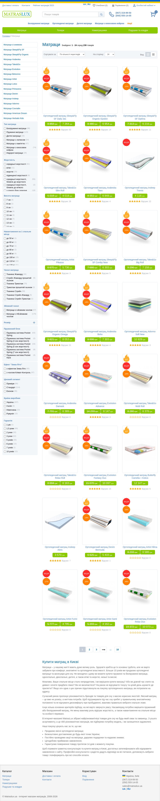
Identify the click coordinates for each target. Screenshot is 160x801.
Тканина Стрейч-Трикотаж (18, 299)
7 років (10, 448)
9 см (8, 207)
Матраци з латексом (16, 140)
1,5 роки (10, 428)
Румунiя (10, 414)
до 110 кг (11, 261)
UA (84, 4)
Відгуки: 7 (66, 561)
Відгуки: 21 (66, 345)
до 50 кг (10, 238)
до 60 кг (10, 242)
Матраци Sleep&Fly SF (14, 50)
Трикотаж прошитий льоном (19, 287)
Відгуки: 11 (146, 130)
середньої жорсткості (16, 164)
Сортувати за (50, 54)
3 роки (9, 436)
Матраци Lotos (10, 84)
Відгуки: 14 (106, 130)
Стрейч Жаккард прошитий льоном (19, 279)
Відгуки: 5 (106, 273)
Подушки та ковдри (12, 787)
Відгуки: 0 (66, 417)
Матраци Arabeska (12, 59)
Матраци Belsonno (12, 74)
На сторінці (98, 54)
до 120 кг (11, 265)
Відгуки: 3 (66, 273)
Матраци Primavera (12, 89)
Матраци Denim (11, 94)
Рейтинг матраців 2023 (43, 5)
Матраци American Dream (15, 113)
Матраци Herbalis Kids (14, 118)
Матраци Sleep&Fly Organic (16, 54)
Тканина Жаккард (15, 274)
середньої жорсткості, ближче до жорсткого (16, 180)
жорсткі (10, 172)
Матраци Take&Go (12, 64)
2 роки (9, 432)
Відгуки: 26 (66, 201)
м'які (9, 168)
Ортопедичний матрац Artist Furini (60, 619)
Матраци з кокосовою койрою (109, 23)
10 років (10, 451)
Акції (129, 23)
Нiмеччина (11, 410)
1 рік (9, 425)
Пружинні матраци (15, 132)
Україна (10, 402)
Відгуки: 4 (106, 201)
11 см (9, 215)
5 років (10, 440)
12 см (9, 219)
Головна (6, 36)
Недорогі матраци (15, 153)
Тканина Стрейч (14, 291)
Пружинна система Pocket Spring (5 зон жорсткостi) (18, 345)
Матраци (6, 776)
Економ (10, 391)
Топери (6, 779)
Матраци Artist (10, 79)
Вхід (84, 776)
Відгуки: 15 (106, 489)
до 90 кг (10, 254)
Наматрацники (9, 783)
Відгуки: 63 (66, 130)
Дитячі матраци (84, 23)
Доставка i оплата (10, 5)
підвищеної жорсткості (17, 175)
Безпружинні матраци (38, 23)
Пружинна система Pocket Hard (18, 356)
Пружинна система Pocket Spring (18, 334)
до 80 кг (10, 250)
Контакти (26, 5)
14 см (9, 227)
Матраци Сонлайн (12, 108)
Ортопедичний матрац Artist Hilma (140, 547)
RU (89, 4)
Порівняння (88, 779)
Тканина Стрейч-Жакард (18, 295)
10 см (9, 211)
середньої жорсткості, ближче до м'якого (16, 186)
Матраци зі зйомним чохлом (19, 310)
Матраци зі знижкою (13, 45)
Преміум (10, 384)
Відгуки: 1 (106, 561)
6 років (10, 444)
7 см (8, 200)
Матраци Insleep (11, 99)
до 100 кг (11, 257)
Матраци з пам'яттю (16, 144)
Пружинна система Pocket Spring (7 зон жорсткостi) (18, 351)
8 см (8, 204)
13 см (9, 223)
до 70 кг (10, 246)
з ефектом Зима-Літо (16, 369)
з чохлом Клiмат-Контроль (18, 373)
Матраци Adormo (11, 104)
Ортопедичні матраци (63, 23)
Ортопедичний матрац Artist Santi (100, 619)
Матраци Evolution (12, 69)
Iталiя (9, 406)
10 (117, 649)
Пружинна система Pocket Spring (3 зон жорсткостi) (18, 339)
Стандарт (11, 387)
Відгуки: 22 (146, 201)
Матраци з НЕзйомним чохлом (17, 315)
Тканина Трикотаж (15, 284)
